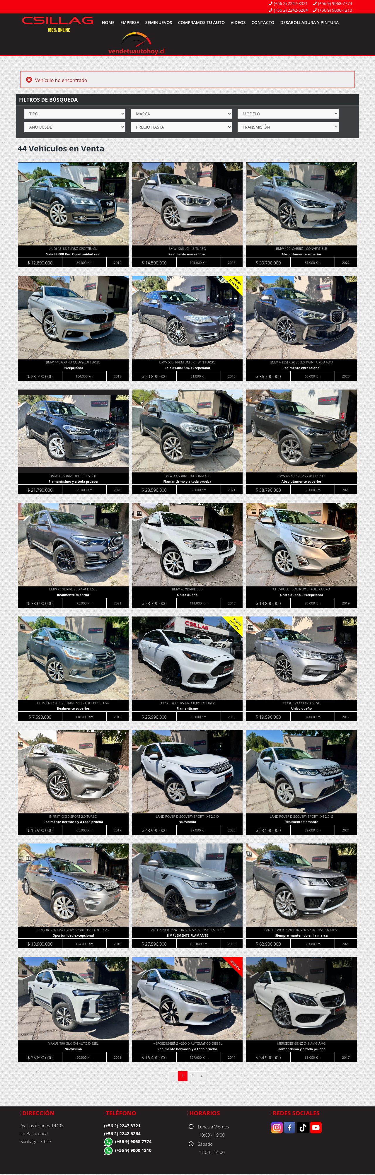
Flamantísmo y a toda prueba (187, 481)
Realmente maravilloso (187, 254)
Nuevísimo (187, 822)
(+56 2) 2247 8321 (122, 1126)
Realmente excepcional (302, 368)
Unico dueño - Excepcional (301, 595)
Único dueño (302, 709)
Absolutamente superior (302, 254)
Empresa (129, 22)
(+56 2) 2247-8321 (291, 3)
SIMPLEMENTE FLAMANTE (187, 936)
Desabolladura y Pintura (309, 22)
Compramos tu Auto (201, 22)
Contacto (262, 22)
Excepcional (73, 368)
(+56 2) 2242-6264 (291, 10)
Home (108, 22)
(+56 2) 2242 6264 (122, 1134)
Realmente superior (73, 595)
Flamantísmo (187, 709)
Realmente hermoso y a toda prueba (73, 822)
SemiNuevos (158, 22)
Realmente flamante (302, 822)
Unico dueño (187, 595)
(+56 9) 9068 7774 (133, 1142)
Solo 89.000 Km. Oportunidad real (73, 254)
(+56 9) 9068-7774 (335, 3)
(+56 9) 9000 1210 (133, 1151)
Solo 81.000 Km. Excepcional (187, 368)
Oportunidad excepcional (73, 936)
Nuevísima (73, 1050)
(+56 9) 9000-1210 (335, 10)
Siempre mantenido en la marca (302, 936)
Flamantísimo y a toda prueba (73, 481)
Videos (238, 22)
